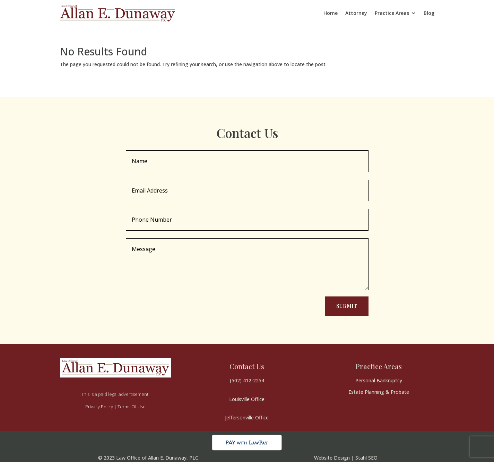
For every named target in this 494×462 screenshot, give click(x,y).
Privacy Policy (99, 406)
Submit (346, 306)
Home (330, 13)
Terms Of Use (132, 406)
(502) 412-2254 (247, 380)
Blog (429, 13)
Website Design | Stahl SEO (346, 457)
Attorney (356, 13)
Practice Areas (392, 13)
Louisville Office (247, 399)
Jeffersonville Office (247, 417)
